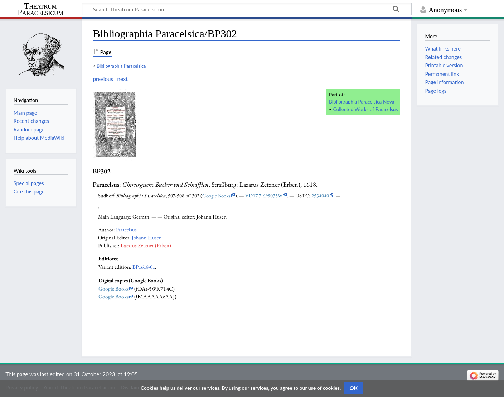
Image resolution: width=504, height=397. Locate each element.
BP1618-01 (143, 267)
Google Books (216, 195)
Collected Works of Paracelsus (365, 109)
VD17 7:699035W (263, 195)
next (122, 79)
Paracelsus (126, 229)
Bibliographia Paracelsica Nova (361, 102)
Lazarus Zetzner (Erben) (146, 245)
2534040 (320, 195)
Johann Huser (146, 237)
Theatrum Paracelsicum (40, 9)
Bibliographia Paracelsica (121, 66)
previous (103, 79)
